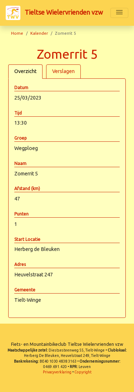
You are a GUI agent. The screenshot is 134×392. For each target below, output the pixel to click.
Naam (20, 163)
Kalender (39, 33)
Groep (20, 138)
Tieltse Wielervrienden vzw (54, 13)
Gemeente (24, 289)
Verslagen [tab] (63, 71)
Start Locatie (27, 239)
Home (17, 33)
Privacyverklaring (57, 372)
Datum (21, 87)
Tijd (18, 113)
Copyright (82, 372)
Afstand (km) (27, 188)
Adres (20, 264)
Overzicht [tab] (25, 71)
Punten (21, 214)
